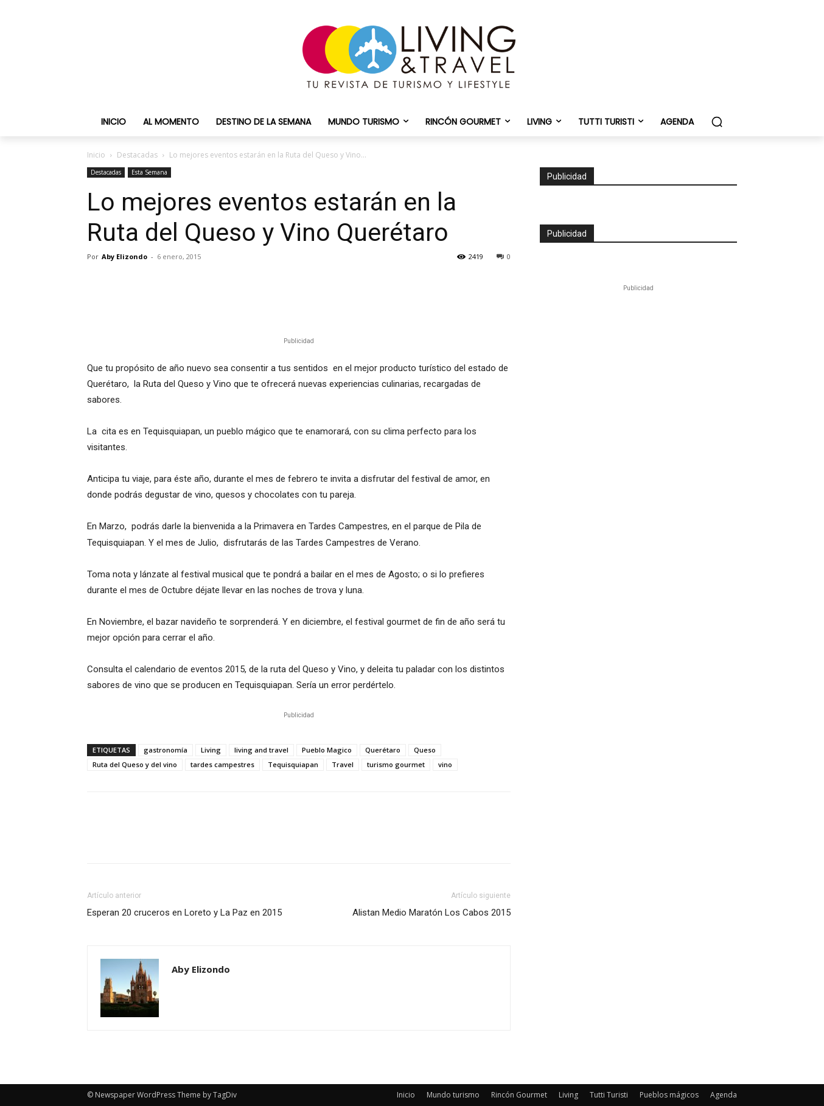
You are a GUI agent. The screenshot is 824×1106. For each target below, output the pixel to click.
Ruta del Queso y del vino (135, 764)
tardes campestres (222, 764)
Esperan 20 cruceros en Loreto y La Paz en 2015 (184, 912)
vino (445, 764)
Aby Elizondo (124, 256)
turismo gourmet (396, 764)
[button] (716, 121)
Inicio (96, 155)
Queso (425, 749)
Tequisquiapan (293, 764)
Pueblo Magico (327, 749)
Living (211, 749)
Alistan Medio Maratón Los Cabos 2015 (431, 912)
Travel (343, 764)
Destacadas (137, 155)
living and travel (261, 749)
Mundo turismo (453, 1095)
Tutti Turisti (609, 1095)
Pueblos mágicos (669, 1095)
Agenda (723, 1095)
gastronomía (165, 749)
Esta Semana (149, 172)
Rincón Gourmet (519, 1095)
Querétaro (382, 749)
